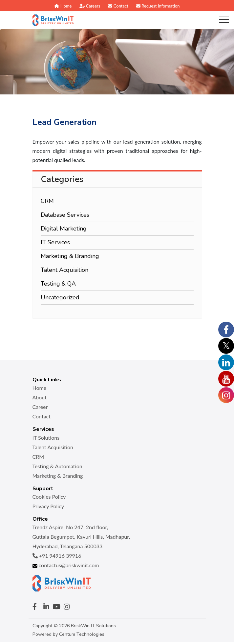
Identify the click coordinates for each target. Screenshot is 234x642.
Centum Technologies (81, 634)
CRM (47, 201)
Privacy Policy (48, 506)
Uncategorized (60, 297)
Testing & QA (58, 284)
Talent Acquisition (64, 270)
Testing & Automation (57, 466)
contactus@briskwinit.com (65, 565)
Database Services (65, 215)
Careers (89, 6)
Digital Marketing (64, 228)
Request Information (158, 6)
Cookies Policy (49, 496)
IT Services (55, 242)
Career (40, 407)
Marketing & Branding (70, 256)
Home (63, 6)
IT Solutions (46, 437)
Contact (118, 6)
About (39, 397)
